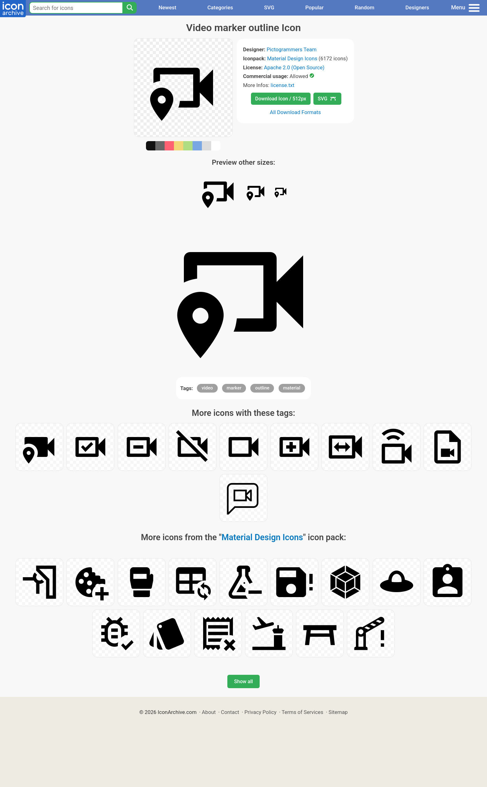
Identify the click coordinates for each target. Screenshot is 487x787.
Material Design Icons (292, 58)
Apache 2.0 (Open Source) (294, 67)
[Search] (129, 8)
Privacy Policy (260, 712)
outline (262, 388)
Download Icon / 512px (280, 99)
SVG (269, 7)
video (207, 388)
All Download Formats (295, 112)
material (291, 388)
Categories (220, 7)
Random (364, 7)
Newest (167, 7)
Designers (417, 7)
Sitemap (338, 712)
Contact (230, 712)
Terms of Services (302, 712)
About (209, 712)
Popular (314, 7)
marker (234, 388)
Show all (243, 681)
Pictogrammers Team (292, 49)
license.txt (282, 85)
